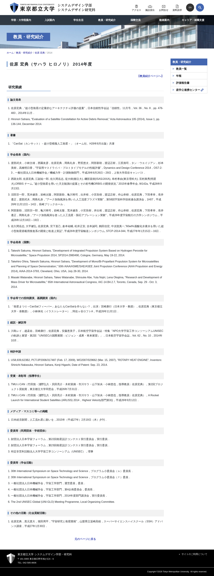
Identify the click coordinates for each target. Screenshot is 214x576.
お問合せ (163, 7)
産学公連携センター (189, 89)
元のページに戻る (85, 539)
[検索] (200, 8)
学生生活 (78, 20)
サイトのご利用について (194, 554)
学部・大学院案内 (21, 20)
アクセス (136, 7)
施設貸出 (150, 7)
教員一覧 (181, 68)
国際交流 (136, 20)
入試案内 (50, 20)
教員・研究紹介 (107, 20)
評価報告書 (182, 82)
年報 (178, 75)
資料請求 (177, 7)
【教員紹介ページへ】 (150, 76)
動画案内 (164, 20)
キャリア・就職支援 (193, 20)
